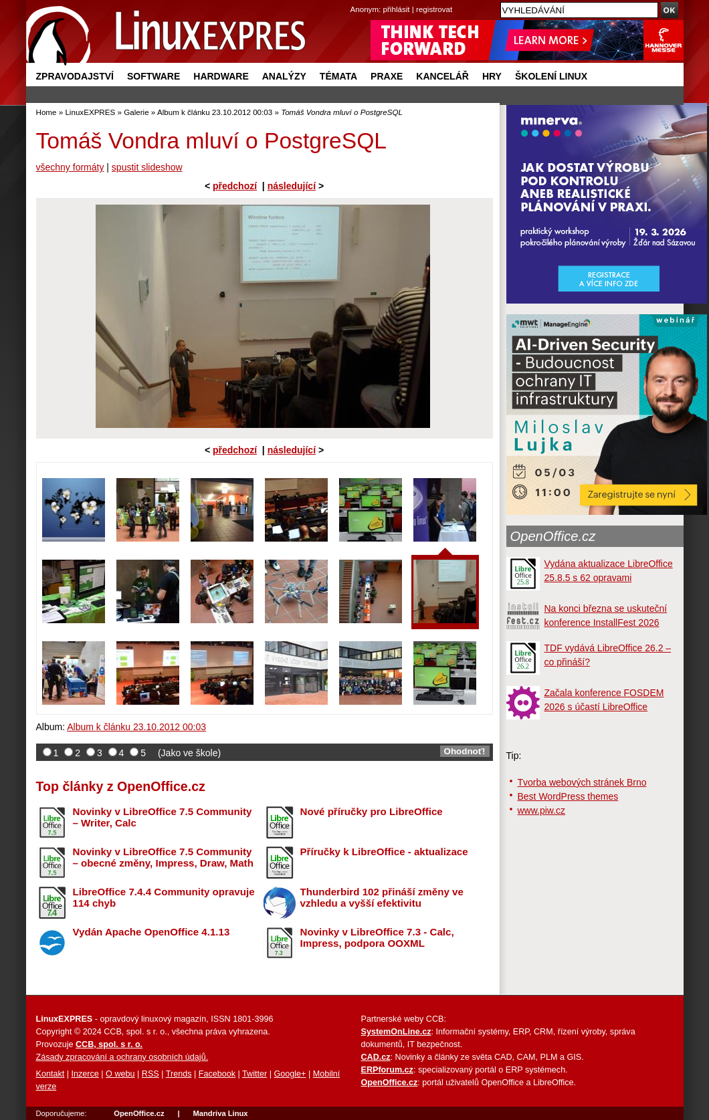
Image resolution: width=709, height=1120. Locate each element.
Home (46, 112)
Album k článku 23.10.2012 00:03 (214, 112)
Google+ (290, 1074)
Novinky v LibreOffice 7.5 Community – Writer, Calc (162, 817)
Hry (492, 76)
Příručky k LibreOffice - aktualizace (384, 851)
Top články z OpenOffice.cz (120, 786)
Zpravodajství (75, 76)
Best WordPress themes (568, 796)
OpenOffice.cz (553, 536)
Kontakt (50, 1074)
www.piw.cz (542, 810)
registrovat (434, 9)
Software (153, 76)
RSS (150, 1074)
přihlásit (396, 9)
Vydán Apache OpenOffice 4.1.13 (151, 931)
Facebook (217, 1074)
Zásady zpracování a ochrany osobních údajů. (122, 1057)
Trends (179, 1074)
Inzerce (85, 1074)
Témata (338, 76)
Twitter (254, 1074)
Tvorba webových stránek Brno (582, 782)
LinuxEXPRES (90, 112)
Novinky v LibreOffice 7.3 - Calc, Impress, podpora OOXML (377, 937)
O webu (120, 1074)
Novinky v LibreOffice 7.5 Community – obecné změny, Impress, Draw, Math (163, 857)
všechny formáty (70, 167)
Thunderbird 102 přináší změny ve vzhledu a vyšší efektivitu (382, 897)
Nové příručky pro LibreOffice (371, 811)
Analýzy (284, 76)
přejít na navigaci (355, 0)
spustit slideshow (147, 167)
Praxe (387, 76)
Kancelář (442, 76)
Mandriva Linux (220, 1113)
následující (292, 186)
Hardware (220, 76)
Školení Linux (551, 76)
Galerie (136, 112)
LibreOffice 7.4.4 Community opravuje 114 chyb (164, 897)
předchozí (235, 186)
